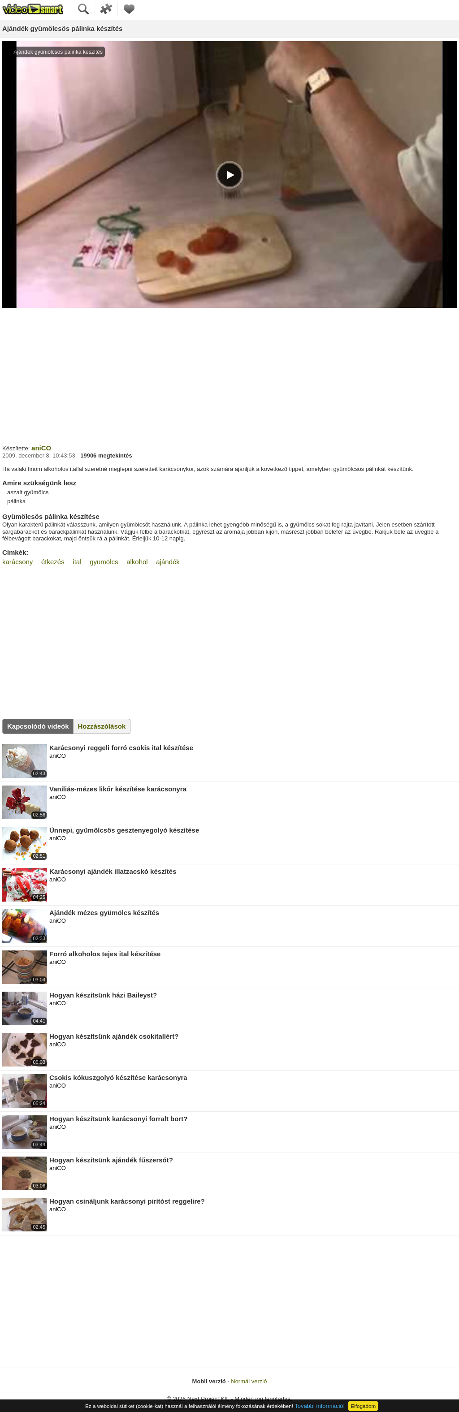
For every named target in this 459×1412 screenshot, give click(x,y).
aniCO (41, 448)
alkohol (137, 562)
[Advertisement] (229, 375)
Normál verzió (249, 1381)
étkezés (53, 562)
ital (77, 562)
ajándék (168, 562)
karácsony (17, 562)
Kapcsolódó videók (38, 726)
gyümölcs (104, 562)
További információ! (319, 1406)
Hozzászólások (102, 726)
